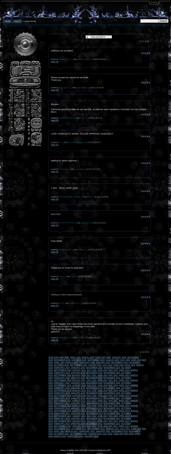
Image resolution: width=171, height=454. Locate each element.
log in (155, 2)
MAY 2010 (129, 434)
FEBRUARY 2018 (62, 398)
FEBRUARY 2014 (62, 418)
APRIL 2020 (124, 385)
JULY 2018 (91, 395)
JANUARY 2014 (78, 418)
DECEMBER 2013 (94, 418)
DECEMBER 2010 (119, 431)
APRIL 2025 (59, 362)
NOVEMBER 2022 (111, 373)
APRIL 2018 (124, 395)
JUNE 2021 (102, 380)
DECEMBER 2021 (94, 378)
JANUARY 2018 (78, 398)
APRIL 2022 (124, 375)
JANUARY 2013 (78, 423)
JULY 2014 (91, 416)
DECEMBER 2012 (94, 423)
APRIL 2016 (124, 406)
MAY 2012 (113, 426)
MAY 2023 (113, 370)
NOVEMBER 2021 (111, 378)
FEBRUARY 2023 (62, 373)
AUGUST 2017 (79, 401)
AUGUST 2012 (79, 426)
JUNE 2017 (102, 401)
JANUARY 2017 (78, 403)
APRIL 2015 (124, 411)
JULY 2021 (91, 380)
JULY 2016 (91, 406)
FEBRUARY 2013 (62, 423)
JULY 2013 (91, 421)
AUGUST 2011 (112, 429)
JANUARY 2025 (103, 362)
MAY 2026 (64, 357)
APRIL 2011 (59, 431)
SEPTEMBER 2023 (62, 370)
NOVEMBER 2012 (111, 423)
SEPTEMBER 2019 (62, 390)
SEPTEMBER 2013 (62, 421)
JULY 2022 (91, 375)
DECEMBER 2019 (94, 388)
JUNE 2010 (118, 434)
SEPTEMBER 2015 (62, 411)
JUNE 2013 (102, 421)
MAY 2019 (113, 390)
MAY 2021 (113, 380)
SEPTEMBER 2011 (96, 429)
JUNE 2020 (102, 385)
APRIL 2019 (124, 390)
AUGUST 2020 (79, 385)
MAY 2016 (113, 406)
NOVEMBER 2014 (111, 413)
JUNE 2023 (102, 370)
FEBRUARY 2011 (87, 431)
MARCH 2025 (72, 362)
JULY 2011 (125, 429)
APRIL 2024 (129, 365)
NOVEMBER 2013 (111, 418)
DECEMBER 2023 (94, 367)
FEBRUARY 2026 (103, 357)
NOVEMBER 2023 (111, 367)
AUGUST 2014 (79, 416)
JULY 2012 (91, 426)
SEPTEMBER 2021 (62, 380)
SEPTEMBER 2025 (96, 360)
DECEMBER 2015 (94, 408)
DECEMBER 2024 (119, 362)
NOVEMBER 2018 (111, 393)
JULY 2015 (91, 411)
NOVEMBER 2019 (111, 388)
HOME (7, 21)
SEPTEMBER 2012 (62, 426)
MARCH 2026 (87, 357)
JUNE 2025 (136, 360)
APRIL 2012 (124, 426)
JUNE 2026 (53, 357)
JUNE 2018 (102, 395)
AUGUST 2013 (79, 421)
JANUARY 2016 (78, 408)
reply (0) (54, 62)
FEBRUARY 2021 (62, 383)
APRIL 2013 (124, 421)
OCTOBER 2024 (61, 365)
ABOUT (17, 21)
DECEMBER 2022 (94, 373)
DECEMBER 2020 (94, 383)
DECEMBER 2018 (94, 393)
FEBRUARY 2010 (75, 436)
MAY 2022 (113, 375)
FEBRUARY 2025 (87, 362)
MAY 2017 (113, 401)
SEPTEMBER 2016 (62, 406)
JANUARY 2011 (103, 431)
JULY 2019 (91, 390)
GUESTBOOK (30, 21)
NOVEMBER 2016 (111, 403)
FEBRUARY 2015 (62, 413)
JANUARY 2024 (78, 367)
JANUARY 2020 (78, 388)
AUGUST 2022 (79, 375)
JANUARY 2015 (78, 413)
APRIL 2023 (124, 370)
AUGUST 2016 (79, 406)
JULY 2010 (107, 434)
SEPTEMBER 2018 (62, 395)
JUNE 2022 (102, 375)
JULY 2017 (91, 401)
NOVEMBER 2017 (111, 398)
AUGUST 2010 (95, 434)
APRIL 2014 (124, 416)
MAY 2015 (113, 411)
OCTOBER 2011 (78, 429)
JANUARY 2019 (78, 393)
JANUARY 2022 (78, 378)
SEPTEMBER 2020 (62, 385)
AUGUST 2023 (79, 370)
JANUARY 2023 (78, 373)
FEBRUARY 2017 (62, 403)
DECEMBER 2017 (94, 398)
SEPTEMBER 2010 (78, 434)
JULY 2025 (125, 360)
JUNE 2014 (102, 416)
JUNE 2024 (118, 365)
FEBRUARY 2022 (62, 378)
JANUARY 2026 (119, 357)
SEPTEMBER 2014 (62, 416)
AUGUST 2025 (112, 360)
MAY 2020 (113, 385)
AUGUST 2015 (79, 411)
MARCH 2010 (60, 436)
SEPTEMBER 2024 (78, 365)
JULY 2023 (91, 370)
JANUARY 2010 (91, 436)
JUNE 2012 (102, 426)
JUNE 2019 (102, 390)
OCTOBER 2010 (61, 434)
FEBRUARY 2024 (62, 367)
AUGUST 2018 (79, 395)
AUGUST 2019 (79, 390)
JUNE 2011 (136, 429)
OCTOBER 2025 (78, 360)
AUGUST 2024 (95, 365)
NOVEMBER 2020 (111, 383)
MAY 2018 (113, 395)
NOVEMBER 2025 (62, 360)
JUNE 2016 (102, 406)
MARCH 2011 (72, 431)
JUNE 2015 (102, 411)
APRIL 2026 (75, 357)
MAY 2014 (113, 416)
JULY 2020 (91, 385)
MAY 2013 (113, 421)
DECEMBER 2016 (94, 403)
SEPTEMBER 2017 (62, 401)
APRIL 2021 (124, 380)
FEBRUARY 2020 (62, 388)
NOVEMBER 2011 (62, 429)
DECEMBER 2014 (94, 413)
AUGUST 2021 (79, 380)
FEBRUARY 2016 (62, 408)
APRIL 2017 (124, 401)
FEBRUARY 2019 (62, 393)
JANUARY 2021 (78, 383)
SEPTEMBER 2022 (62, 375)
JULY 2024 (107, 365)
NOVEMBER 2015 (111, 408)
